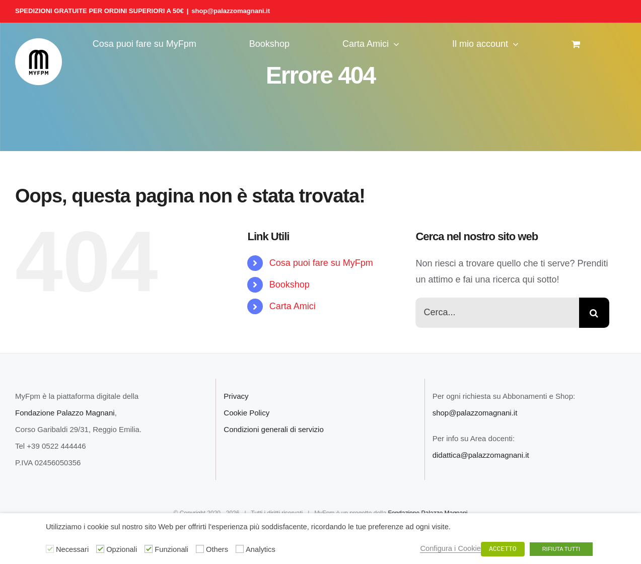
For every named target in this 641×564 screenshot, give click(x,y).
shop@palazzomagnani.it (230, 11)
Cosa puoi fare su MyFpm (321, 263)
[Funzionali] (149, 549)
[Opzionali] (100, 549)
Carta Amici (292, 306)
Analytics (260, 549)
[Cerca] (594, 313)
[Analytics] (240, 549)
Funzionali (171, 549)
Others (217, 549)
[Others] (200, 549)
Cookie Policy (246, 412)
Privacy (236, 396)
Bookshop (289, 284)
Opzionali (121, 549)
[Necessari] (50, 549)
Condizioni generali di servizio (273, 429)
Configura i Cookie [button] (450, 548)
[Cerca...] (497, 313)
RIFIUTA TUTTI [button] (561, 549)
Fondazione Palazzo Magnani (65, 412)
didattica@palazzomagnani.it (481, 455)
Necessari (72, 549)
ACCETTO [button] (503, 549)
